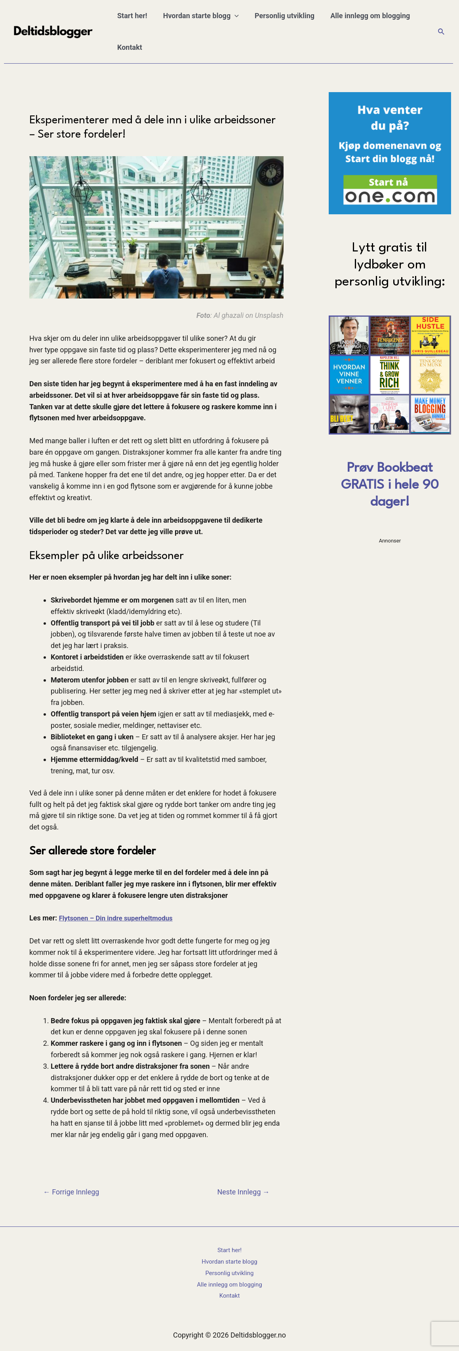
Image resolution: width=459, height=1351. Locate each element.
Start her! (131, 15)
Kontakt (128, 47)
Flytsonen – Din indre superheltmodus (120, 918)
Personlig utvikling (280, 15)
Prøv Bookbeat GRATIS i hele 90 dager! (390, 484)
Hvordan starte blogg (198, 16)
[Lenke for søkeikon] (441, 32)
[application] (232, 16)
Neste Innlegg (241, 1192)
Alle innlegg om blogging (364, 15)
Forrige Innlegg (74, 1192)
